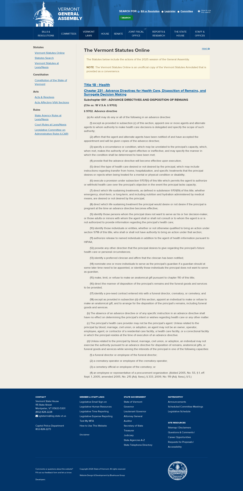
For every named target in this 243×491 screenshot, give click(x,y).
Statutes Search (44, 58)
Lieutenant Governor (135, 411)
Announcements (177, 401)
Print (206, 49)
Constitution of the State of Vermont (51, 82)
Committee (185, 11)
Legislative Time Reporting (94, 411)
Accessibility (175, 446)
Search (126, 17)
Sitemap (172, 427)
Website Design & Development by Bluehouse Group (102, 475)
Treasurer (129, 430)
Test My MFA (87, 420)
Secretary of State (133, 425)
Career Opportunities (179, 437)
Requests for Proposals (180, 442)
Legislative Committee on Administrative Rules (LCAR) (51, 132)
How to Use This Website (93, 425)
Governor (129, 406)
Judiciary (129, 435)
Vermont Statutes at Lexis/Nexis (47, 65)
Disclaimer (85, 434)
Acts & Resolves (44, 97)
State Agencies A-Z (134, 440)
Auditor (128, 420)
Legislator (169, 11)
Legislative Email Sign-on (93, 401)
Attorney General (133, 416)
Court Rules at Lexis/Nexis (50, 124)
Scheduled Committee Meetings (185, 406)
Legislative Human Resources (96, 406)
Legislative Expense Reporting (96, 416)
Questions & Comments (181, 432)
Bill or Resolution (149, 11)
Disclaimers (185, 427)
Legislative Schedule (179, 411)
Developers (40, 479)
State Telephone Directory (138, 445)
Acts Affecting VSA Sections (52, 102)
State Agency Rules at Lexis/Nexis (48, 117)
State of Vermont (133, 401)
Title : (97, 84)
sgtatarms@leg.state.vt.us (50, 416)
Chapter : (145, 92)
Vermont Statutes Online (50, 53)
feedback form (51, 472)
